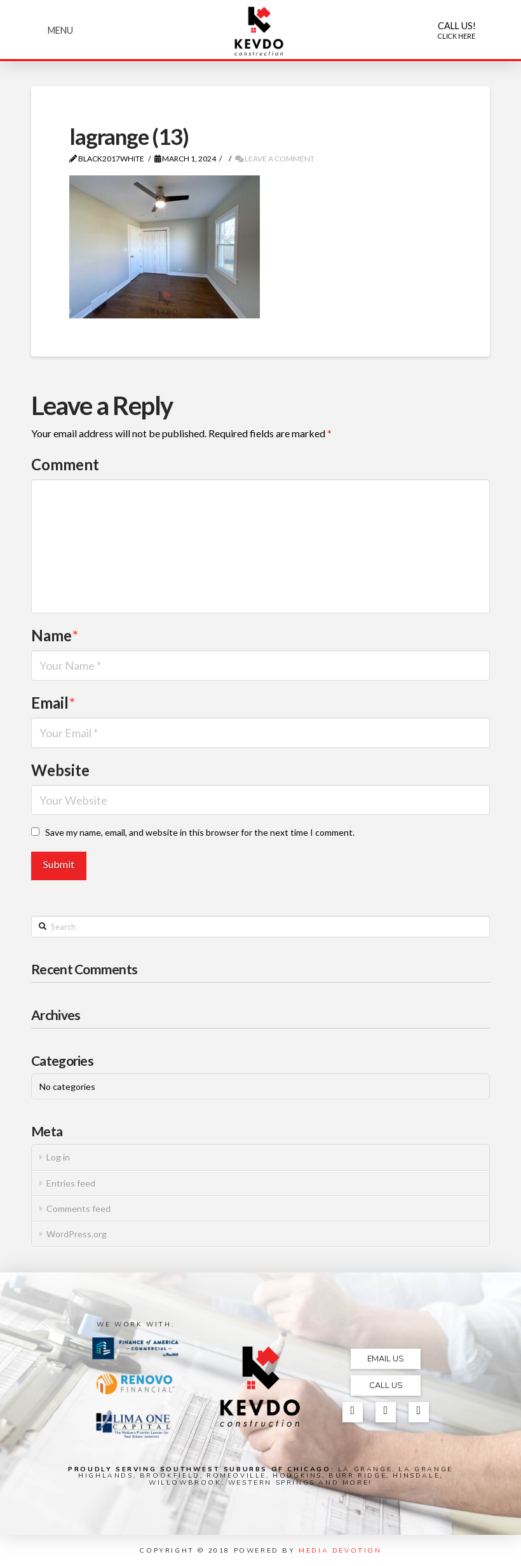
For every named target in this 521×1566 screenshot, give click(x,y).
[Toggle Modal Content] (60, 30)
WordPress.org (76, 1234)
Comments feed (78, 1208)
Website (60, 770)
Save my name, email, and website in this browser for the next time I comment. (200, 832)
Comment (65, 464)
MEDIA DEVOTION (340, 1550)
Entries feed (70, 1183)
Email (53, 702)
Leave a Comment (275, 158)
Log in (58, 1157)
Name (54, 635)
